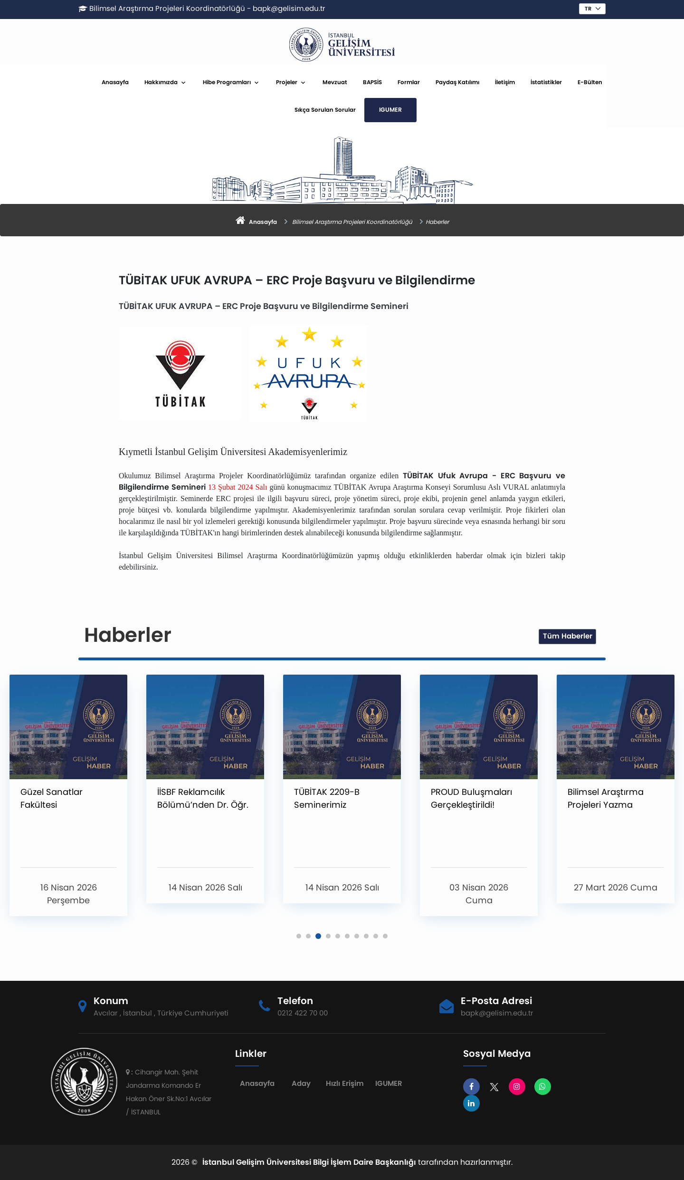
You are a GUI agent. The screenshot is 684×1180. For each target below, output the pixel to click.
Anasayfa (157, 82)
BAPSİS (414, 82)
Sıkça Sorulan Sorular (367, 110)
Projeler (329, 82)
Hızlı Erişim (342, 1083)
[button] (299, 936)
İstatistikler (588, 82)
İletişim (547, 82)
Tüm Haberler (567, 636)
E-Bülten (632, 82)
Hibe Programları (269, 82)
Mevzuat (377, 82)
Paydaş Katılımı (500, 82)
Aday (299, 1083)
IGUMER (432, 110)
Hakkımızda (203, 82)
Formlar (451, 82)
